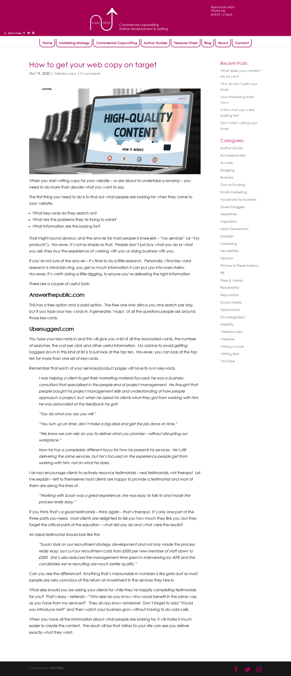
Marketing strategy (74, 43)
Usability (227, 324)
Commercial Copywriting (116, 43)
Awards (226, 163)
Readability (230, 287)
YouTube (227, 361)
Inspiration (228, 221)
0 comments (90, 73)
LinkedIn (227, 236)
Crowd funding (232, 185)
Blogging (227, 170)
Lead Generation (234, 229)
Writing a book (232, 346)
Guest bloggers (232, 207)
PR (222, 273)
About (223, 43)
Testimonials (230, 310)
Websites (227, 339)
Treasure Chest (186, 43)
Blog (207, 43)
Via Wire (56, 668)
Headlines (228, 214)
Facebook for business (238, 199)
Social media (231, 302)
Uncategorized (232, 317)
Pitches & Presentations (239, 265)
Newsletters (229, 251)
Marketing (228, 243)
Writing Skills (229, 354)
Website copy (65, 73)
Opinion (227, 258)
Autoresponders (233, 155)
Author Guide (231, 148)
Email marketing (233, 192)
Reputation (229, 295)
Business (226, 177)
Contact (242, 43)
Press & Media (231, 280)
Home (47, 43)
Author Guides (155, 43)
